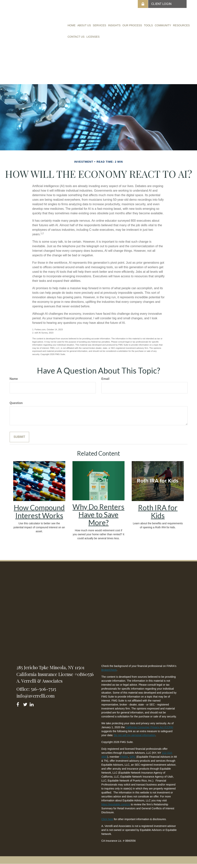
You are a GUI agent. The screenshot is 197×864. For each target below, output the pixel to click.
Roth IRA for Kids (158, 511)
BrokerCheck (109, 669)
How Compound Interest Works (39, 511)
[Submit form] (19, 437)
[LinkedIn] (32, 703)
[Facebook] (19, 703)
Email (105, 378)
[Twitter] (25, 703)
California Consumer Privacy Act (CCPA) (149, 727)
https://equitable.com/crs (115, 804)
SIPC (132, 756)
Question (16, 403)
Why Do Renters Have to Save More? (98, 514)
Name (14, 378)
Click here (107, 819)
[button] (84, 25)
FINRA (124, 756)
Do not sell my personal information (134, 735)
